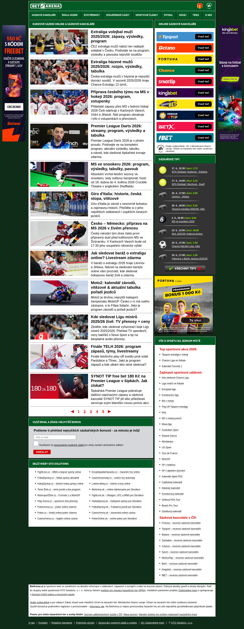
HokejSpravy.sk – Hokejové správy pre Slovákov (117, 501)
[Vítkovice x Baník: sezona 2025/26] (164, 257)
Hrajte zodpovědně (39, 602)
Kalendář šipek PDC (172, 476)
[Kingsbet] (230, 140)
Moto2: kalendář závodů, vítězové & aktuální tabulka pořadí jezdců (116, 287)
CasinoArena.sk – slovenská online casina (113, 512)
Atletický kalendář (171, 488)
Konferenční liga (170, 395)
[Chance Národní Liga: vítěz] (164, 244)
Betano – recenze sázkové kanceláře (181, 534)
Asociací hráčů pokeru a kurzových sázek (53, 594)
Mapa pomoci (131, 614)
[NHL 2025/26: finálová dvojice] (164, 232)
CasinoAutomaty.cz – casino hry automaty (113, 477)
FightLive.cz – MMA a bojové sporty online (59, 472)
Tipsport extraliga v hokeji (175, 354)
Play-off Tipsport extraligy (175, 406)
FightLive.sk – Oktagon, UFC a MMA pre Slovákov (118, 495)
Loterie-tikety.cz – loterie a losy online (111, 483)
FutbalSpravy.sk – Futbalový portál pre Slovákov (117, 507)
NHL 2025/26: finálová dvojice (187, 234)
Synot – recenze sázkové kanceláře (180, 552)
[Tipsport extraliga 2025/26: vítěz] (164, 207)
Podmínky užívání (85, 622)
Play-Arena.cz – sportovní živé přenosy (57, 501)
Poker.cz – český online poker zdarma (57, 512)
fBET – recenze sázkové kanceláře (180, 575)
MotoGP (166, 459)
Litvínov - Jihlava (180, 196)
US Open (166, 447)
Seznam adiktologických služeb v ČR (103, 614)
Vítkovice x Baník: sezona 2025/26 (190, 258)
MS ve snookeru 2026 (183, 221)
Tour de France (169, 453)
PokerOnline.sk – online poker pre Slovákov (114, 518)
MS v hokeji (168, 401)
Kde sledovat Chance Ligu (175, 377)
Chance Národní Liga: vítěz (186, 246)
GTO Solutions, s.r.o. (182, 622)
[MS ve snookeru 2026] (164, 220)
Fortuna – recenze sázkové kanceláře (181, 523)
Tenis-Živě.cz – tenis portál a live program (58, 489)
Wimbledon (167, 441)
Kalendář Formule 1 (172, 366)
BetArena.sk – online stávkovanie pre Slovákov (116, 489)
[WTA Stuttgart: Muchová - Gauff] (164, 182)
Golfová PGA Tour (171, 499)
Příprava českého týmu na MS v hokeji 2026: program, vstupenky (120, 96)
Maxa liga (167, 424)
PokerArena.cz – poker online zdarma (56, 507)
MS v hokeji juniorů (171, 418)
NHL (164, 412)
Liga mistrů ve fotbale (173, 383)
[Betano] (14, 140)
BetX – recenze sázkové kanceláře (180, 563)
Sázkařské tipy (169, 159)
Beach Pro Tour (170, 505)
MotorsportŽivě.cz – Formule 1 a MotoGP (58, 495)
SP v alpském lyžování (173, 470)
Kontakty (43, 622)
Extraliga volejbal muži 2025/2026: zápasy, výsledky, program (117, 36)
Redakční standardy (61, 622)
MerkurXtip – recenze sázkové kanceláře (183, 558)
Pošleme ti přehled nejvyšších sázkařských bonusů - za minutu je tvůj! (87, 430)
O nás (32, 622)
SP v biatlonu (169, 465)
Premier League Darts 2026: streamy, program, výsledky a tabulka (118, 130)
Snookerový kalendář (173, 494)
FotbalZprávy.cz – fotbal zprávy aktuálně (58, 477)
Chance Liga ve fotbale (174, 360)
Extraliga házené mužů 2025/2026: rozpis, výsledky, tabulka (116, 66)
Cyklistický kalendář (172, 482)
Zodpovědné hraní (187, 590)
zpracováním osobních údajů (69, 445)
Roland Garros (169, 435)
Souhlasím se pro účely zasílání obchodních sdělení (81, 445)
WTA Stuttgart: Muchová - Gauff (188, 184)
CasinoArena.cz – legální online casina (57, 518)
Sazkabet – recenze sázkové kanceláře (182, 540)
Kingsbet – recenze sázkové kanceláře (182, 569)
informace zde (97, 606)
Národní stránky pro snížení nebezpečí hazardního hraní (168, 614)
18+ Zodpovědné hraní (152, 622)
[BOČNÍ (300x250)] (184, 333)
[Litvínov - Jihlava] (164, 195)
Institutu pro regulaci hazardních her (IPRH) (123, 590)
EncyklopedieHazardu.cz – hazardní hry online (116, 472)
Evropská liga (169, 389)
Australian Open (170, 430)
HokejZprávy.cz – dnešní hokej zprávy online (60, 483)
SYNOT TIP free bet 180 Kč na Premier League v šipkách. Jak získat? (119, 381)
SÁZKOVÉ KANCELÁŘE (81, 24)
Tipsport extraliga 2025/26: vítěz (188, 209)
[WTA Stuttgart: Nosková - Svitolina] (164, 170)
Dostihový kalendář (172, 511)
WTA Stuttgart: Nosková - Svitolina (189, 172)
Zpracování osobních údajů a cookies (117, 622)
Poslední (110, 411)
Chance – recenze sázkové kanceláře (181, 546)
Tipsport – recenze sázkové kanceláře (181, 528)
